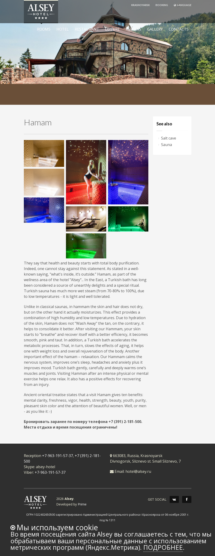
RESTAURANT (87, 29)
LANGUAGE (182, 4)
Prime (82, 504)
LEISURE (111, 29)
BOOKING (162, 4)
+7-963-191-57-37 (57, 455)
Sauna (166, 144)
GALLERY (155, 29)
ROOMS (42, 29)
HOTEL (62, 29)
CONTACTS (179, 29)
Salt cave (168, 138)
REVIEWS (133, 29)
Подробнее (163, 547)
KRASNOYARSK (140, 4)
